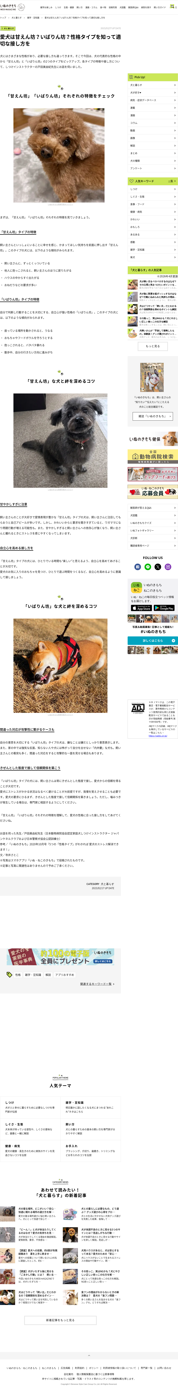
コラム (133, 122)
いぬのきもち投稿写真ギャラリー (60, 204)
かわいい (135, 219)
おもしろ (135, 226)
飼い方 (80, 7)
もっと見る (153, 346)
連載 (132, 107)
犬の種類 (135, 160)
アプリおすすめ (64, 975)
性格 (18, 975)
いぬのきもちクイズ (140, 522)
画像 (132, 138)
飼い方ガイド (160, 7)
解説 (48, 975)
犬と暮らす (17, 17)
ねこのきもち (49, 1368)
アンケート (136, 168)
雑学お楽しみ (46, 7)
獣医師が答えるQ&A (140, 507)
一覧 (170, 181)
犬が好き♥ (135, 92)
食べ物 (103, 7)
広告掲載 (65, 1368)
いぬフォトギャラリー (142, 530)
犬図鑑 (123, 7)
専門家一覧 (146, 1368)
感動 (132, 242)
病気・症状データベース (143, 100)
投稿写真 (113, 7)
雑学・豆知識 (33, 17)
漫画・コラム (91, 7)
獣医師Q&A (133, 7)
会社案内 (68, 1374)
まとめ (133, 153)
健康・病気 (136, 211)
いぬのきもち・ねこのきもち (22, 1368)
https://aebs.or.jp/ (158, 735)
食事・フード (137, 204)
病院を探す (146, 7)
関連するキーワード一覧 (96, 984)
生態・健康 (69, 7)
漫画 (132, 115)
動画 (132, 130)
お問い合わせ (164, 1368)
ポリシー (93, 1368)
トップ (3, 17)
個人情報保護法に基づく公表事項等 (95, 1374)
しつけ (58, 7)
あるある (135, 234)
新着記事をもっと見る (60, 1320)
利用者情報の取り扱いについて (119, 1368)
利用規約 (79, 1368)
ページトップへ (89, 1355)
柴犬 (132, 257)
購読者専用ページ (139, 545)
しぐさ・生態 (137, 196)
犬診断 (133, 538)
